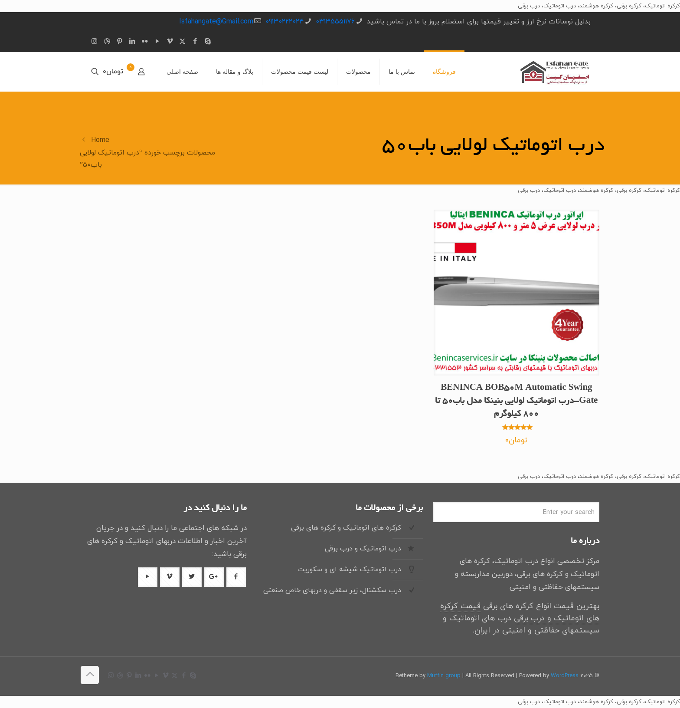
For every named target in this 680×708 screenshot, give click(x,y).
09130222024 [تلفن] (284, 21)
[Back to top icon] (90, 675)
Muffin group (444, 676)
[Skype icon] (207, 41)
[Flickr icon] (144, 41)
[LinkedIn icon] (132, 41)
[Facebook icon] (195, 41)
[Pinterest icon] (119, 41)
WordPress (565, 676)
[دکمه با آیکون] (236, 577)
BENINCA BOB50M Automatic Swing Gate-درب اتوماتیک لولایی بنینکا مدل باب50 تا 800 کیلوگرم (516, 401)
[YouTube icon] (157, 41)
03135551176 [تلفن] (335, 21)
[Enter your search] (516, 512)
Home (100, 140)
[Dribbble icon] (107, 41)
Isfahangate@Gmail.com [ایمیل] (216, 21)
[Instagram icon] (94, 41)
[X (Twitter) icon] (182, 41)
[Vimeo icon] (170, 41)
